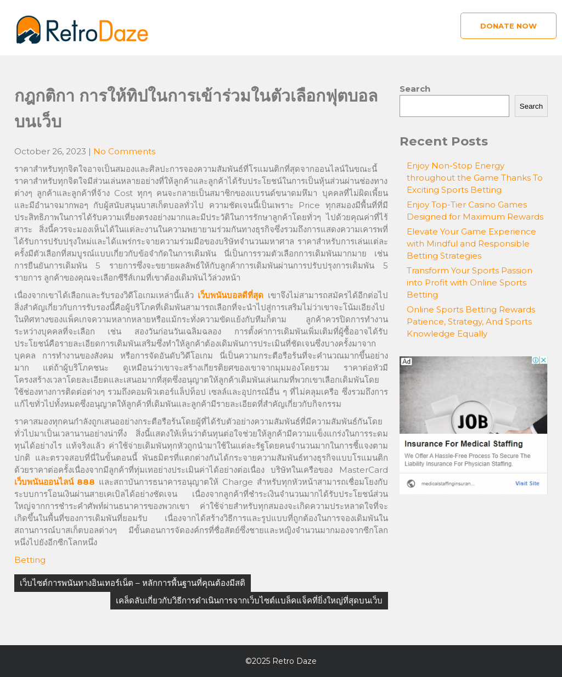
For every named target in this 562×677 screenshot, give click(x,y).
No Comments (124, 151)
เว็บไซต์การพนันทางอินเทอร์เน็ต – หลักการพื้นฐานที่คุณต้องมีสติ (132, 583)
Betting (30, 560)
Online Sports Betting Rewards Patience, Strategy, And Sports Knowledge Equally (471, 321)
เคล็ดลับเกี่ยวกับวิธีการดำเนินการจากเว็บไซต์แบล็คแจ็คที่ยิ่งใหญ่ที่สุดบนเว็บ (249, 600)
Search (415, 88)
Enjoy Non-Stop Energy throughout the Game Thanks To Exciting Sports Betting (475, 177)
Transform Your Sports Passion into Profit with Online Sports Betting (469, 282)
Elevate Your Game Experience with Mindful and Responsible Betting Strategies (471, 243)
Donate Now (508, 25)
